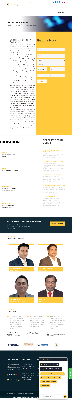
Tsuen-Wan (32, 128)
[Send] (65, 396)
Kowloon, (20, 128)
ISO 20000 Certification (28, 375)
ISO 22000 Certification (28, 371)
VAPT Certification (27, 379)
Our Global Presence (58, 7)
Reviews (45, 7)
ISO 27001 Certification (28, 373)
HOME (9, 25)
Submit (42, 81)
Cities (50, 7)
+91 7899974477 (35, 2)
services (40, 7)
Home (28, 7)
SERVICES (17, 25)
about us (33, 7)
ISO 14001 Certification (28, 366)
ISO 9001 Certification (28, 364)
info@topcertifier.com (46, 2)
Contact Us (61, 12)
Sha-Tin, (25, 128)
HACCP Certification (27, 377)
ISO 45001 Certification (28, 369)
